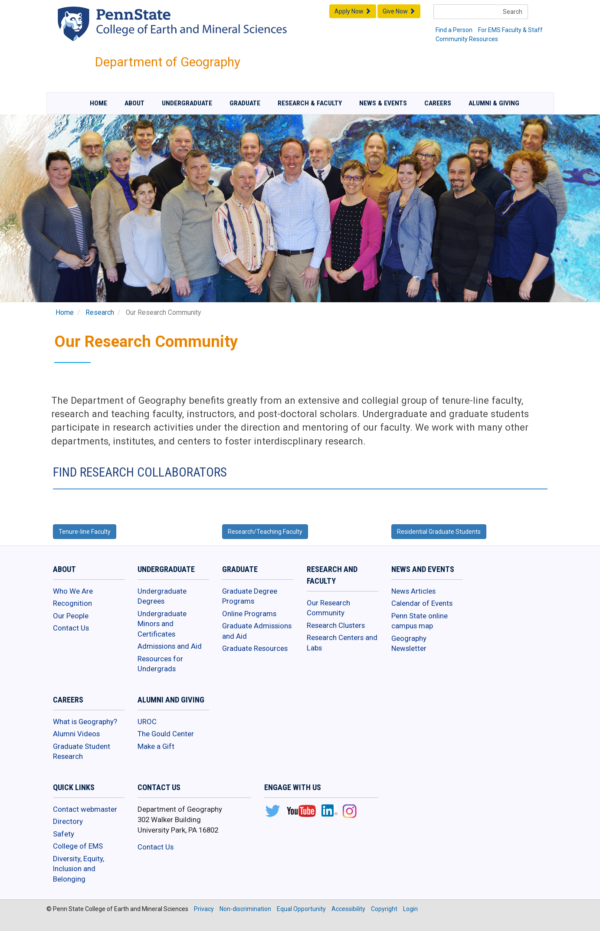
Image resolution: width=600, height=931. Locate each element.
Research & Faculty (310, 103)
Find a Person (454, 29)
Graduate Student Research (81, 751)
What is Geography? (85, 721)
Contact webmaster (85, 809)
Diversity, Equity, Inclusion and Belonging (78, 868)
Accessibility (348, 908)
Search (512, 11)
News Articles (413, 591)
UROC (147, 721)
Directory (68, 821)
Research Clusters (336, 625)
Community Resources (467, 39)
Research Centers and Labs (342, 642)
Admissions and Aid (170, 646)
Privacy (204, 908)
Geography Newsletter (408, 643)
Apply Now (352, 11)
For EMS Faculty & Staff (510, 29)
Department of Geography (167, 62)
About (134, 103)
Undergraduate (187, 103)
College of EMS (78, 846)
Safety (63, 834)
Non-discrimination (245, 908)
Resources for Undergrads (160, 663)
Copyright (384, 908)
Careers (437, 103)
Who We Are (73, 591)
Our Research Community (328, 607)
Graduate (245, 103)
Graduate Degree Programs (249, 596)
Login (410, 908)
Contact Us (71, 628)
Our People (71, 615)
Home (98, 103)
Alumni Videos (76, 733)
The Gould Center (166, 733)
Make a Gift (156, 746)
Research (99, 313)
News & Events (383, 103)
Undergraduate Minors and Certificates (162, 623)
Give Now (399, 11)
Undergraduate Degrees (162, 596)
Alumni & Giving (494, 103)
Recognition (72, 603)
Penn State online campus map (419, 620)
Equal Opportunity (301, 908)
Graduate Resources (255, 648)
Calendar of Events (421, 603)
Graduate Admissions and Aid (257, 630)
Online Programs (249, 613)
